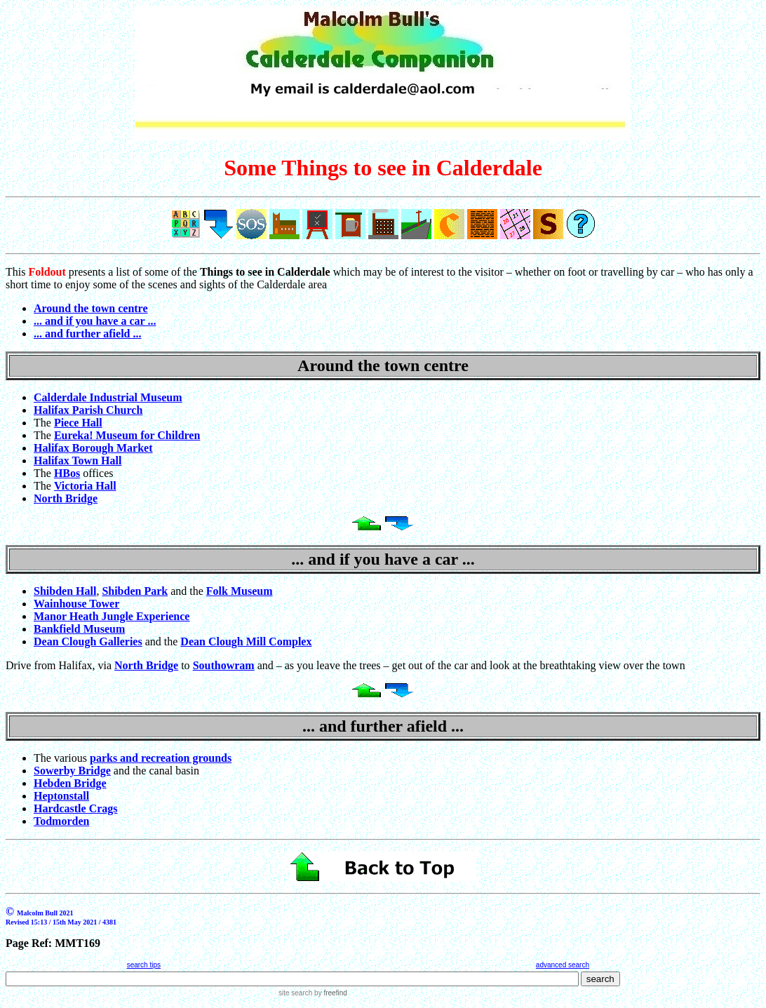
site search (295, 993)
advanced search (562, 965)
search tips (144, 965)
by (329, 993)
